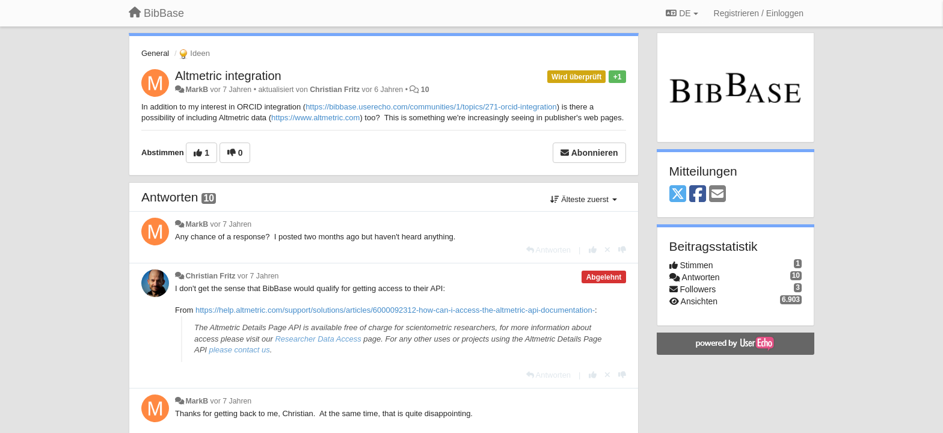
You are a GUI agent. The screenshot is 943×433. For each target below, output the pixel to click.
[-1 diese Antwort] (622, 249)
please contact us (239, 349)
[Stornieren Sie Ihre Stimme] (607, 249)
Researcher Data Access (318, 338)
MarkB (196, 89)
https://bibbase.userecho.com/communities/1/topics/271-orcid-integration (431, 106)
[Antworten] (548, 249)
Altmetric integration (228, 75)
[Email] (717, 194)
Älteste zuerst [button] (583, 199)
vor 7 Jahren (231, 224)
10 (425, 89)
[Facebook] (697, 194)
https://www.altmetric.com (315, 117)
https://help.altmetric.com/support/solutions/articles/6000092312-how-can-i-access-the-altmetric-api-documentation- (395, 310)
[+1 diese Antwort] (593, 249)
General (155, 53)
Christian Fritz (335, 89)
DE (682, 13)
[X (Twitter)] (677, 194)
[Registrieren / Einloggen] (758, 13)
